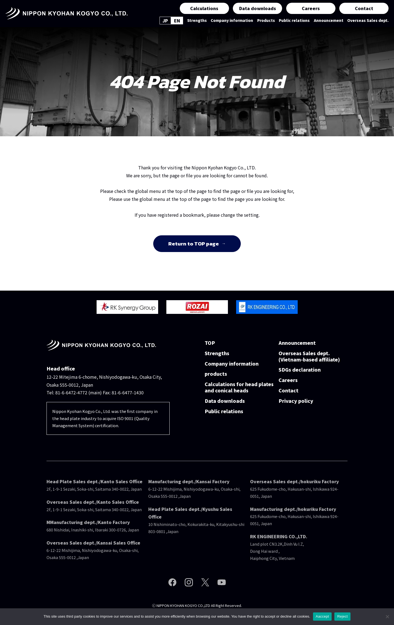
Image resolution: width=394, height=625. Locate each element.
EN (177, 20)
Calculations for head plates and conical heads (239, 387)
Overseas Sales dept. (368, 20)
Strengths (197, 20)
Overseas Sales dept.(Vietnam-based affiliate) (309, 356)
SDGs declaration (300, 370)
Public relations (294, 20)
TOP (210, 343)
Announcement (328, 20)
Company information (232, 20)
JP (165, 20)
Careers (311, 8)
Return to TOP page (193, 244)
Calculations (204, 8)
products (216, 374)
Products (266, 20)
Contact (364, 8)
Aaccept (322, 616)
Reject (342, 616)
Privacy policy (296, 401)
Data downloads (257, 8)
